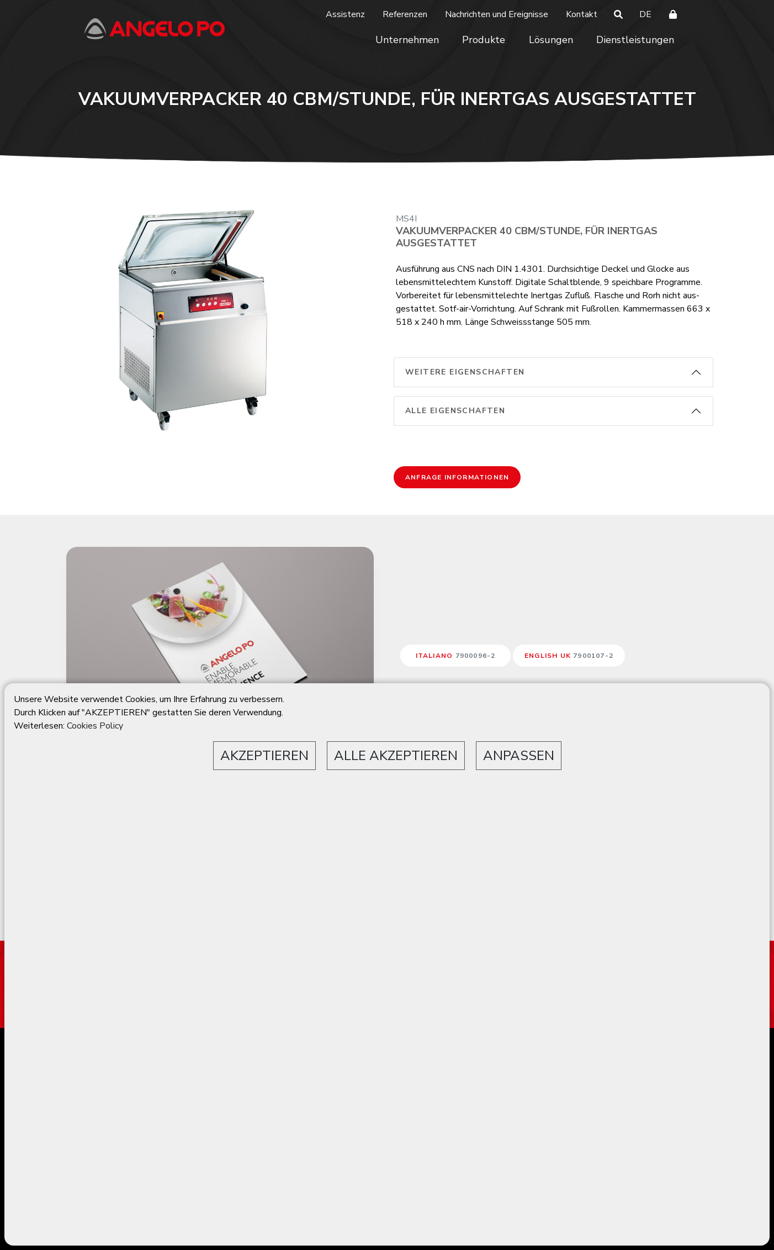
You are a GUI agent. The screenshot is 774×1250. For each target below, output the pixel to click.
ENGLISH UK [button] (568, 655)
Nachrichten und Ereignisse (496, 14)
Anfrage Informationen (457, 477)
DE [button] (645, 14)
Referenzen (405, 14)
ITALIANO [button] (456, 655)
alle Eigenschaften (455, 410)
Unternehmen (407, 39)
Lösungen (551, 39)
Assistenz (345, 14)
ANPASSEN (518, 755)
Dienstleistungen (635, 39)
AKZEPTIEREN (264, 755)
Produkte (483, 39)
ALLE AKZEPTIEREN (396, 755)
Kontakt (581, 14)
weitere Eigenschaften (464, 372)
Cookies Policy (95, 726)
